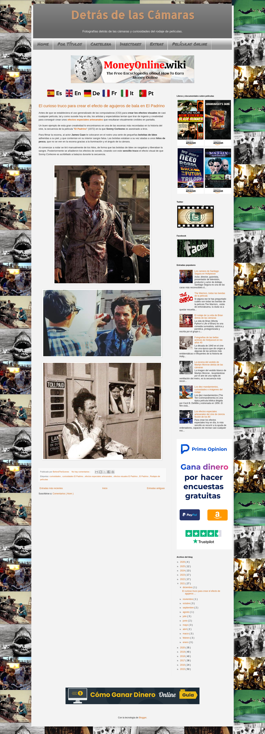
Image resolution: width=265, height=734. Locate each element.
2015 (183, 669)
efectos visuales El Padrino (126, 476)
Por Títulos (69, 44)
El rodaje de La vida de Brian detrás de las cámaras (209, 316)
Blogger (142, 717)
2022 (183, 579)
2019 (183, 652)
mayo (186, 625)
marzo (186, 633)
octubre (187, 603)
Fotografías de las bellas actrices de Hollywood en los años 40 (208, 340)
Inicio (104, 488)
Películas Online (189, 44)
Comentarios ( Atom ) (63, 493)
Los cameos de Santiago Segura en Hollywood (207, 272)
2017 (183, 660)
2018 (183, 656)
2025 (183, 566)
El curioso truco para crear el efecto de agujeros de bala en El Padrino (102, 106)
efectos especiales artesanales (85, 119)
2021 (183, 583)
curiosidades (55, 476)
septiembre (188, 607)
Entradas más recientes (51, 488)
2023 (183, 575)
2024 (183, 570)
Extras (156, 44)
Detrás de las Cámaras (132, 15)
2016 (183, 665)
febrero (186, 638)
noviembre (188, 599)
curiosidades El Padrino (73, 476)
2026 (183, 562)
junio (185, 620)
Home (43, 44)
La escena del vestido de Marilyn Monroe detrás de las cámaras (209, 365)
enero (186, 642)
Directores (130, 44)
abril (185, 629)
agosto (186, 612)
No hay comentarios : (81, 472)
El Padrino (80, 128)
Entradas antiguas (156, 488)
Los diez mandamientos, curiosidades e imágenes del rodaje (208, 389)
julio (185, 616)
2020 (183, 647)
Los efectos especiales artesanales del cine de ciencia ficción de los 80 (210, 414)
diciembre (188, 587)
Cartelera (101, 44)
